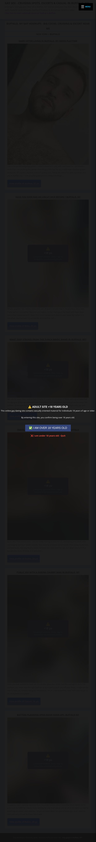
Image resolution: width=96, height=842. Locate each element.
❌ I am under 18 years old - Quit (48, 435)
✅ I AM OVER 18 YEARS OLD (48, 427)
